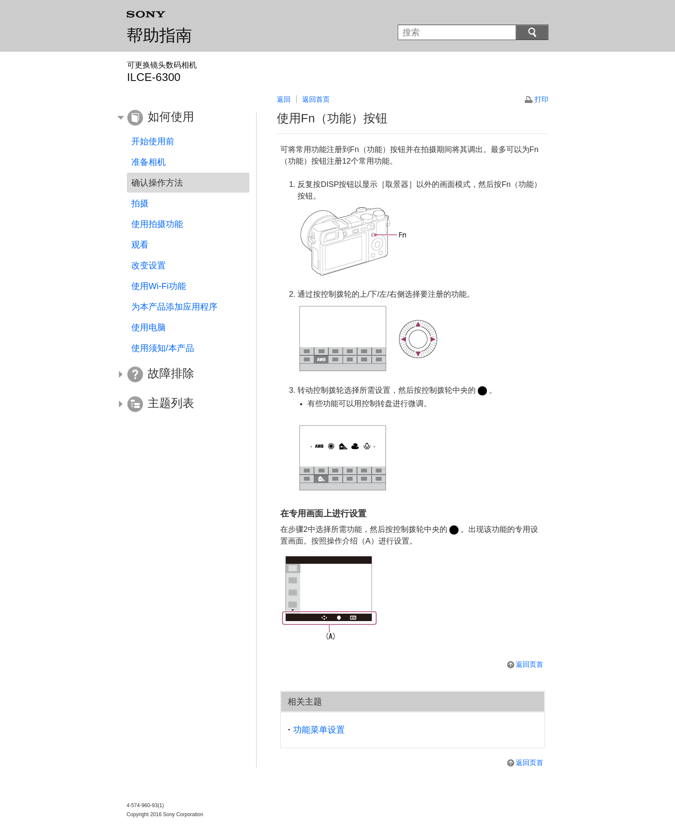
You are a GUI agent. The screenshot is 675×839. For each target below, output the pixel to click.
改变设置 (148, 265)
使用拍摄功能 (157, 224)
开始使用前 (152, 141)
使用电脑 (148, 327)
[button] (181, 118)
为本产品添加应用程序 (174, 306)
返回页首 (529, 664)
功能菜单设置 (319, 729)
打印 (541, 99)
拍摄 (140, 203)
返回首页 (316, 99)
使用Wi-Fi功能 (158, 286)
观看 (140, 244)
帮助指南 (159, 35)
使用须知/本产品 (162, 348)
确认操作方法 (157, 182)
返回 (284, 99)
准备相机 (148, 162)
